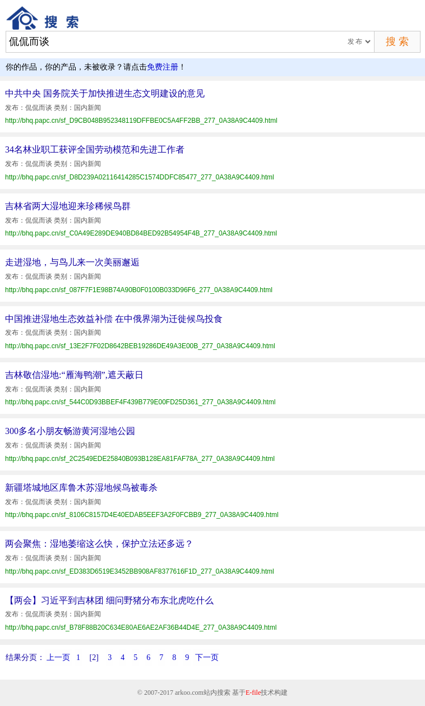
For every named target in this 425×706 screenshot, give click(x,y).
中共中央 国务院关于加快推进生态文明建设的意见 (105, 93)
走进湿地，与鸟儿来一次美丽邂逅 (72, 262)
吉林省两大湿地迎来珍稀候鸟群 (68, 206)
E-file (253, 692)
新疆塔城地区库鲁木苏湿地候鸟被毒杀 (81, 487)
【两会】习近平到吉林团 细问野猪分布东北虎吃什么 (109, 600)
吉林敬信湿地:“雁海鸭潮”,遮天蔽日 (74, 375)
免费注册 (162, 67)
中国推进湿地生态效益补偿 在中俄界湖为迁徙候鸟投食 (114, 319)
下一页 (207, 657)
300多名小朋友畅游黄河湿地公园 (70, 431)
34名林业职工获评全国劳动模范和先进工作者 (94, 149)
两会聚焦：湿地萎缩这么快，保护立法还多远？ (99, 543)
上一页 (58, 657)
